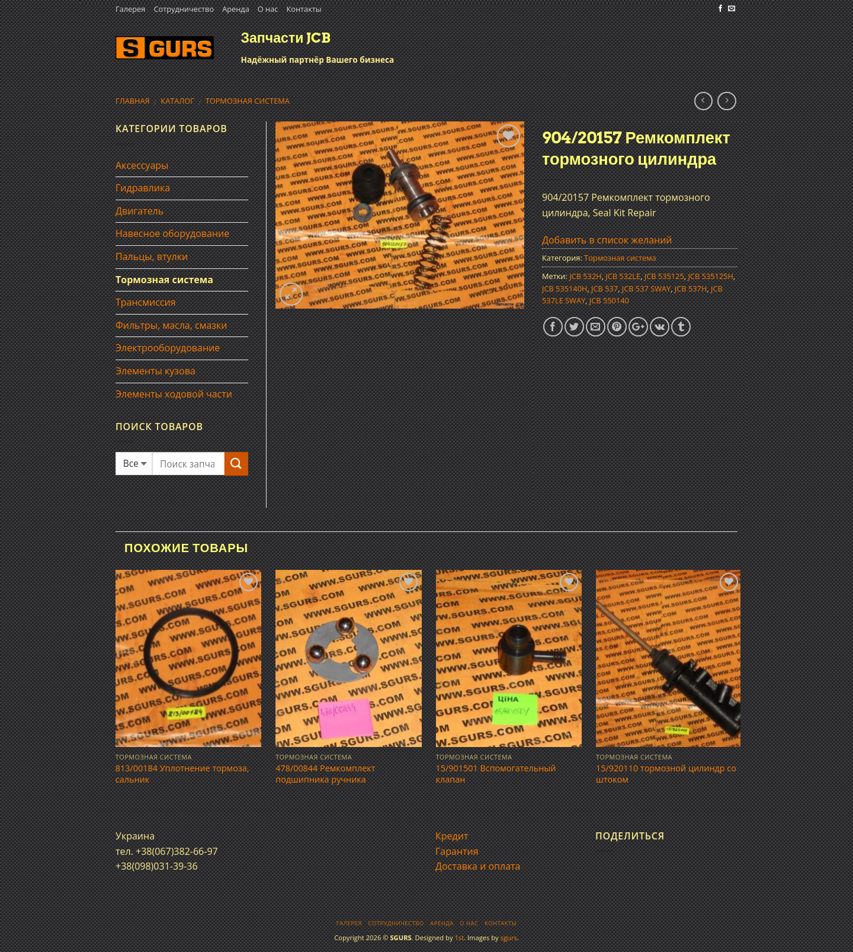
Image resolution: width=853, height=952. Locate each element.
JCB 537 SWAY (646, 288)
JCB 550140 (609, 300)
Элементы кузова (155, 370)
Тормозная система (248, 100)
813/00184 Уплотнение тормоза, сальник (182, 774)
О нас (268, 9)
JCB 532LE (622, 276)
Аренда (235, 9)
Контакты (303, 9)
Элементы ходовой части (174, 393)
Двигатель (139, 210)
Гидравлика (143, 187)
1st (459, 937)
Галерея (130, 9)
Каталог (177, 100)
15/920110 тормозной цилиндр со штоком (666, 774)
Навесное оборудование (172, 233)
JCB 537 (604, 288)
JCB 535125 (664, 276)
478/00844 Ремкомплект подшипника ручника (325, 774)
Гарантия (457, 851)
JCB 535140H (564, 288)
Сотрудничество (183, 9)
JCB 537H (691, 288)
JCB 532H (585, 276)
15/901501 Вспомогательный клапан (496, 774)
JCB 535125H (710, 276)
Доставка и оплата (478, 866)
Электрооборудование (168, 347)
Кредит (451, 835)
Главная (133, 100)
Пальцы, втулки (152, 256)
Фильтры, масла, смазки (171, 325)
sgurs (509, 937)
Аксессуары (142, 165)
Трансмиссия (146, 302)
